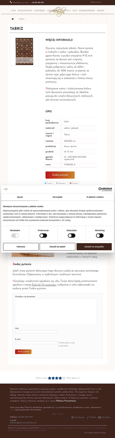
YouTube (104, 417)
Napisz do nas (96, 2)
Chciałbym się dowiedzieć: (25, 297)
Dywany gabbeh (78, 428)
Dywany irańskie (23, 430)
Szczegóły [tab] (57, 197)
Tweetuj (48, 183)
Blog (75, 10)
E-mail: (17, 339)
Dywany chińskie (92, 428)
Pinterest (74, 183)
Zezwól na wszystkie (94, 246)
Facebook (77, 417)
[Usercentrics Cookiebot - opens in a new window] (100, 189)
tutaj (12, 410)
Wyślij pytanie (23, 351)
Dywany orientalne (38, 430)
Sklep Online (57, 414)
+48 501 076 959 (25, 417)
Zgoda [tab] (20, 197)
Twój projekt (39, 10)
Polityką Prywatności (44, 284)
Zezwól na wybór (58, 246)
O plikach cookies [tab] (95, 197)
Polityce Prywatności (66, 401)
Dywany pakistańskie (62, 428)
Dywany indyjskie (46, 428)
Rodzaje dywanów (87, 10)
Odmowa (21, 246)
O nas (13, 10)
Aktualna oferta (25, 10)
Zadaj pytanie (60, 175)
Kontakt (100, 10)
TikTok (91, 417)
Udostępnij (61, 183)
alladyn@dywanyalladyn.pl (23, 423)
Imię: (17, 328)
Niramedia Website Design (95, 433)
